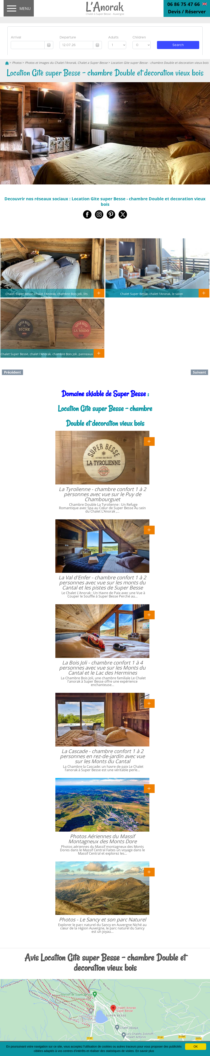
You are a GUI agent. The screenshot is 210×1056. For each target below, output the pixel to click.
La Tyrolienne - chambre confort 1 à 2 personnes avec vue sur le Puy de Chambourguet (102, 494)
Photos (17, 63)
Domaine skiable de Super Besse (103, 394)
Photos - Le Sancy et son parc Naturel (102, 919)
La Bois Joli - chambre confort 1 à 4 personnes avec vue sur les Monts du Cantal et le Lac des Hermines (102, 667)
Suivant (199, 372)
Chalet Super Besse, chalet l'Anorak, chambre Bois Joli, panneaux (47, 354)
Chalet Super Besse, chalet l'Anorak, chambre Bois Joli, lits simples (46, 295)
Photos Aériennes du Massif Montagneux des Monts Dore (102, 839)
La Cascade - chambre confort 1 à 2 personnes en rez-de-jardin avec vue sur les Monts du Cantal (102, 756)
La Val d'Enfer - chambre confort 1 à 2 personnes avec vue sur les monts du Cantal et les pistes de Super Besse (102, 582)
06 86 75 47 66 (183, 4)
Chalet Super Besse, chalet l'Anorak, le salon (151, 294)
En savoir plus (144, 1051)
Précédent (12, 372)
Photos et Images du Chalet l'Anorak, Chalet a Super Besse (66, 63)
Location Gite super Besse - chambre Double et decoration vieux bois (160, 63)
